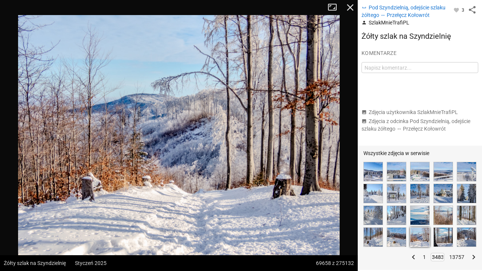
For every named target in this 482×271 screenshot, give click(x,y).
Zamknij (350, 7)
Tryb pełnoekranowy (335, 7)
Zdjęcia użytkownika (410, 112)
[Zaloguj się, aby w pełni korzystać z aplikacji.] (457, 10)
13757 (456, 257)
